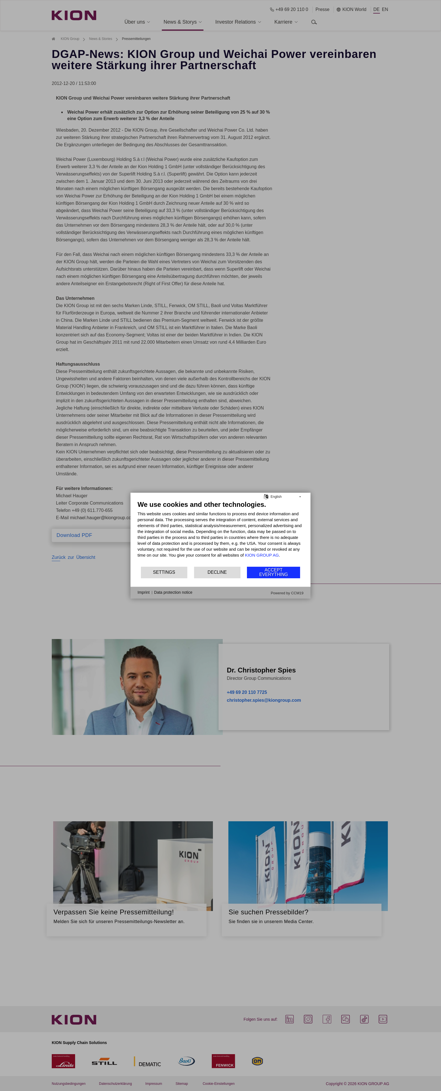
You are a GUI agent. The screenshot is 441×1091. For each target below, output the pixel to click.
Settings (164, 572)
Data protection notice (173, 592)
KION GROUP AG (262, 554)
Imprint (144, 592)
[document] (220, 533)
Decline (217, 572)
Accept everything (273, 572)
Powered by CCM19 (287, 593)
